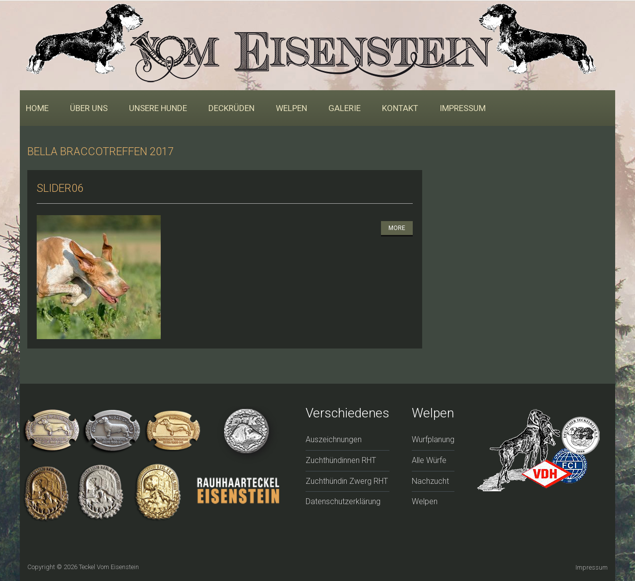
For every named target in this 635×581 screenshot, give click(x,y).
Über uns (89, 108)
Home (37, 108)
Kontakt (400, 108)
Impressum (463, 108)
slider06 (60, 188)
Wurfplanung (433, 439)
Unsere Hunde (158, 108)
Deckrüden (231, 108)
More (396, 228)
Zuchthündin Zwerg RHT (347, 481)
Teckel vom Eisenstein (109, 567)
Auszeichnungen (334, 439)
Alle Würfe (429, 460)
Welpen (291, 108)
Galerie (344, 108)
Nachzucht (430, 481)
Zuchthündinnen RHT (341, 460)
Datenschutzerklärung (343, 501)
